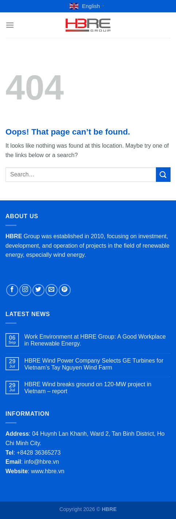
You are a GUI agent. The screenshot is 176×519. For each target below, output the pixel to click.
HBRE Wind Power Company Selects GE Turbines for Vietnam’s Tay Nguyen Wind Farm (93, 364)
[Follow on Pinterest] (65, 290)
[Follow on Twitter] (38, 290)
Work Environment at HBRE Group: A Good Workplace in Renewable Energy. (95, 340)
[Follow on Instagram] (25, 290)
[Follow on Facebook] (12, 290)
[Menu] (9, 25)
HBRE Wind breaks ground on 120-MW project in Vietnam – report (88, 387)
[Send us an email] (52, 290)
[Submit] (163, 174)
